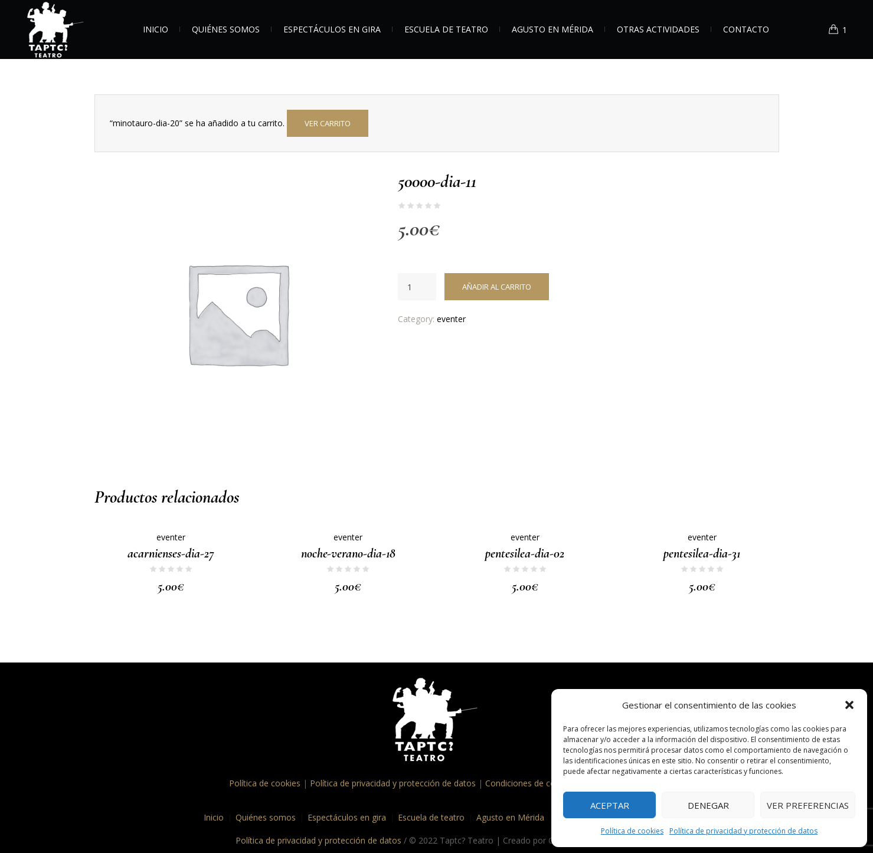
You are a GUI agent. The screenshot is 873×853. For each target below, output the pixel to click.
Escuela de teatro (431, 816)
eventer (451, 318)
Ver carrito (328, 123)
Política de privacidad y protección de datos (743, 831)
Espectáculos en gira (347, 816)
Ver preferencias (808, 805)
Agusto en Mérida (510, 816)
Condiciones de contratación (539, 783)
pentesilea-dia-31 (701, 553)
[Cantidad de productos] (417, 286)
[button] (849, 705)
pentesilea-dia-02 (524, 553)
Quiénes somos (266, 816)
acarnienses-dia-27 (170, 553)
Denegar (708, 805)
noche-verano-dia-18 (348, 553)
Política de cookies (632, 831)
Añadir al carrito (496, 286)
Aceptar (609, 805)
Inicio (214, 816)
